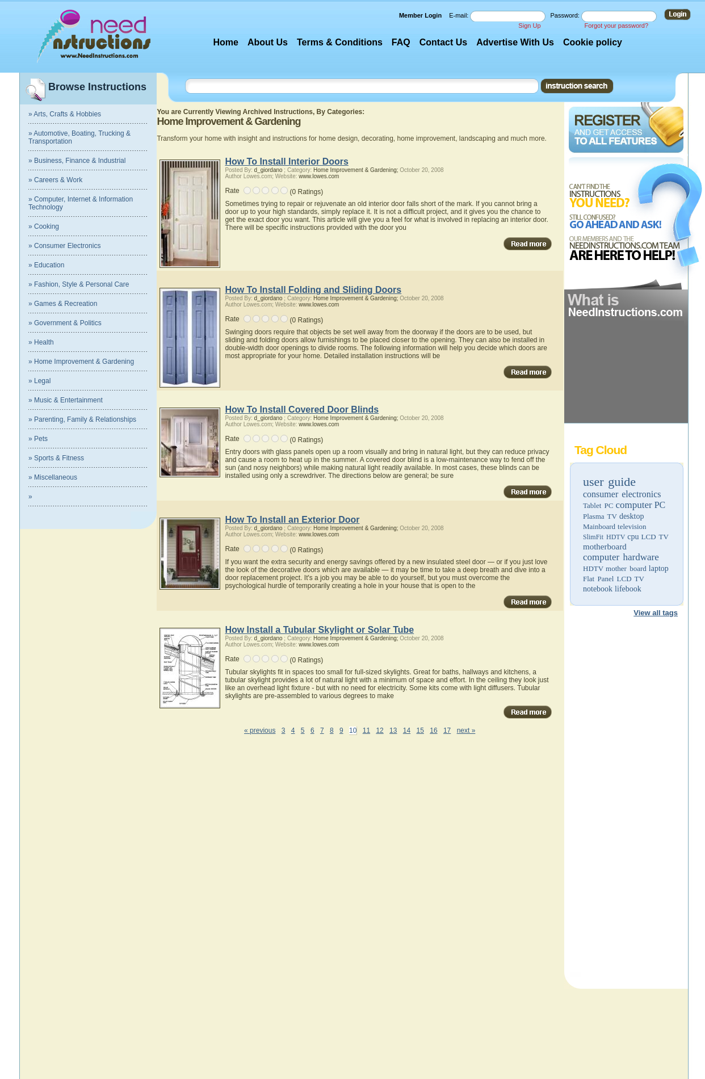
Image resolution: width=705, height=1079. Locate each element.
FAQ (401, 42)
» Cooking (43, 226)
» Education (46, 265)
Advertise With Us (515, 42)
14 (406, 730)
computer (633, 504)
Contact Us (443, 42)
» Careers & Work (55, 180)
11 (366, 730)
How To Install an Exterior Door (292, 519)
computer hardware (621, 557)
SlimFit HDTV (604, 537)
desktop (631, 516)
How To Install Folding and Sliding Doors (313, 290)
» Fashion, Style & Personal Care (78, 284)
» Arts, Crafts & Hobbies (64, 114)
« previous (259, 730)
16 (433, 730)
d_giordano (268, 170)
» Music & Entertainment (65, 400)
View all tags (655, 612)
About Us (267, 42)
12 (379, 730)
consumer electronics (622, 494)
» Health (41, 342)
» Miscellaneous (52, 477)
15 (420, 730)
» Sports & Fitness (56, 458)
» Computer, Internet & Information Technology (80, 203)
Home (225, 42)
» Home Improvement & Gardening (81, 362)
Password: (566, 15)
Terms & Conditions (340, 42)
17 (447, 730)
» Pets (38, 439)
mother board (626, 568)
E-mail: (459, 15)
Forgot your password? (617, 25)
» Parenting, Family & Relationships (82, 419)
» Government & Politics (65, 323)
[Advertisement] (625, 799)
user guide (609, 482)
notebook (597, 589)
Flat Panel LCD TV (613, 578)
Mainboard (599, 526)
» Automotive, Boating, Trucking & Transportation (79, 137)
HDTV (593, 568)
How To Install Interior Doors (287, 161)
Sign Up (529, 25)
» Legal (39, 381)
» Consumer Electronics (64, 246)
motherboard (605, 546)
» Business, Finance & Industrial (76, 161)
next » (466, 730)
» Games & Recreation (62, 304)
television (632, 526)
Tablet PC (598, 505)
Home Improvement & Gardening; (355, 170)
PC (660, 505)
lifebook (628, 589)
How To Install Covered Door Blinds (302, 409)
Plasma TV (600, 516)
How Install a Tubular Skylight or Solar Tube (319, 630)
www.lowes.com (319, 176)
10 (352, 730)
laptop (659, 568)
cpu (633, 536)
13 (393, 730)
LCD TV (655, 536)
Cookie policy (592, 42)
